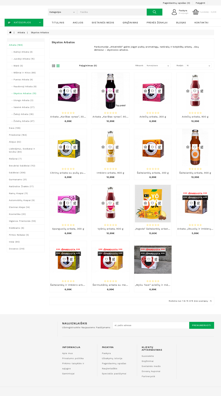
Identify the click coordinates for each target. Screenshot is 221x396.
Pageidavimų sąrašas (114, 363)
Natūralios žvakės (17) (21, 186)
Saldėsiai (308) (17, 172)
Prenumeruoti (201, 325)
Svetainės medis (103, 22)
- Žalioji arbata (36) (21, 114)
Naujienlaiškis (109, 368)
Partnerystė (148, 376)
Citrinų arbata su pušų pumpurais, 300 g (76, 172)
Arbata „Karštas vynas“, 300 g (69, 116)
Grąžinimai (148, 361)
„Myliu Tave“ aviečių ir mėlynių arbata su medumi (167, 284)
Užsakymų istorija (112, 358)
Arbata (21, 32)
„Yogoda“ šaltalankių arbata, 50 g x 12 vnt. (161, 228)
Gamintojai (68, 373)
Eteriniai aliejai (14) (19, 207)
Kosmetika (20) (17, 214)
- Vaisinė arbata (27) (22, 107)
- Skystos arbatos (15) (22, 93)
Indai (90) (14, 242)
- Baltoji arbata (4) (21, 52)
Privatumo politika (73, 358)
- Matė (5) (16, 65)
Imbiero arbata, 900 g (110, 172)
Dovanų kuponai (151, 371)
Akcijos (78, 22)
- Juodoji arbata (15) (22, 59)
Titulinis (58, 22)
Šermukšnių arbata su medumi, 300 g (117, 284)
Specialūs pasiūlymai (114, 373)
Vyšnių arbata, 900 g (111, 228)
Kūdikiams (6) (16, 228)
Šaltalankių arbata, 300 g (153, 172)
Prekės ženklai (157, 22)
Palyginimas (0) (88, 65)
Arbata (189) (16, 45)
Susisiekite (148, 356)
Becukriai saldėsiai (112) (22, 165)
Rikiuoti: (139, 65)
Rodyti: (180, 65)
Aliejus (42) (15, 142)
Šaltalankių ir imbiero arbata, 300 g (72, 284)
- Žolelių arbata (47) (21, 121)
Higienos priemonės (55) (22, 221)
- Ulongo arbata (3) (21, 100)
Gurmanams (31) (18, 179)
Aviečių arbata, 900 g (195, 116)
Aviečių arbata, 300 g (153, 116)
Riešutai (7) (15, 158)
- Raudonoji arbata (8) (23, 86)
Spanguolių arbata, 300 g (68, 228)
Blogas (181, 22)
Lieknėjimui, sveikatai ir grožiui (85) (22, 150)
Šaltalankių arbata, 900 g (195, 172)
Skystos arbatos (40, 32)
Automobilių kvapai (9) (22, 200)
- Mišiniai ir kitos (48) (22, 72)
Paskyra (106, 353)
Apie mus (67, 353)
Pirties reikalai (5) (19, 235)
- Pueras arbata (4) (21, 79)
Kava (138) (15, 128)
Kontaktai (201, 22)
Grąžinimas (130, 22)
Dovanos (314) (17, 248)
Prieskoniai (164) (18, 135)
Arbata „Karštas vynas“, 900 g (111, 116)
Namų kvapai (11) (18, 193)
